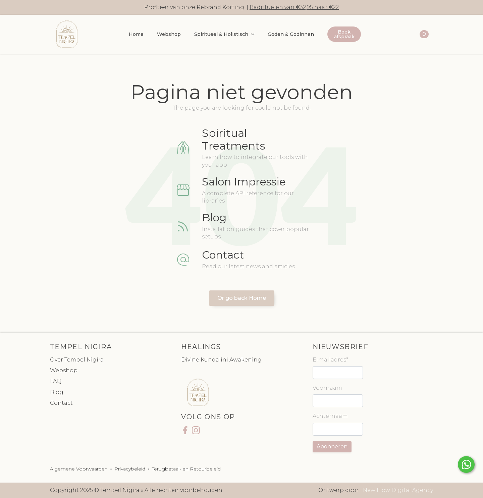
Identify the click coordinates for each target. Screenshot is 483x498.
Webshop (169, 34)
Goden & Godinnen (291, 34)
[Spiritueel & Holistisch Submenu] (254, 34)
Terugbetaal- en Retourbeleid (186, 469)
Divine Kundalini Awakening (221, 359)
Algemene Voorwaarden (79, 469)
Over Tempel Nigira (77, 359)
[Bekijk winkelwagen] (418, 34)
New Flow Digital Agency (398, 490)
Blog (56, 392)
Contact (61, 403)
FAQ (55, 381)
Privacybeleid (129, 469)
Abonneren (332, 446)
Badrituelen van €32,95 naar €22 (294, 7)
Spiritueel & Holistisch (221, 34)
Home (136, 34)
